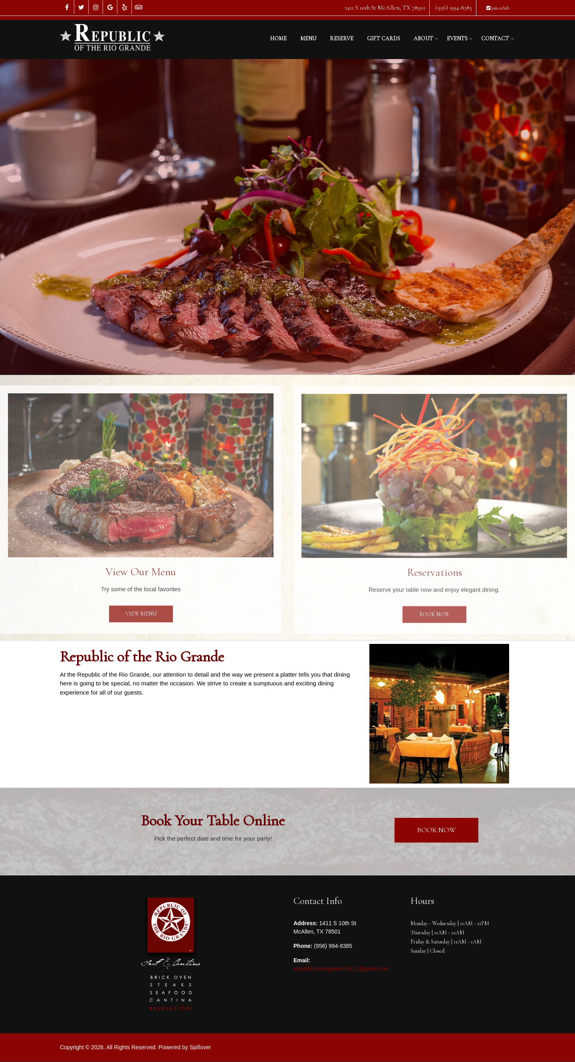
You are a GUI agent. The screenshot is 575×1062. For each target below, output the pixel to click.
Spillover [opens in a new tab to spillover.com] (200, 1047)
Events (457, 38)
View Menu (141, 618)
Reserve (341, 38)
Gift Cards (383, 38)
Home (278, 38)
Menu (308, 38)
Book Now (434, 619)
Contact (495, 38)
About (423, 38)
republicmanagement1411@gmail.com (341, 968)
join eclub (497, 8)
